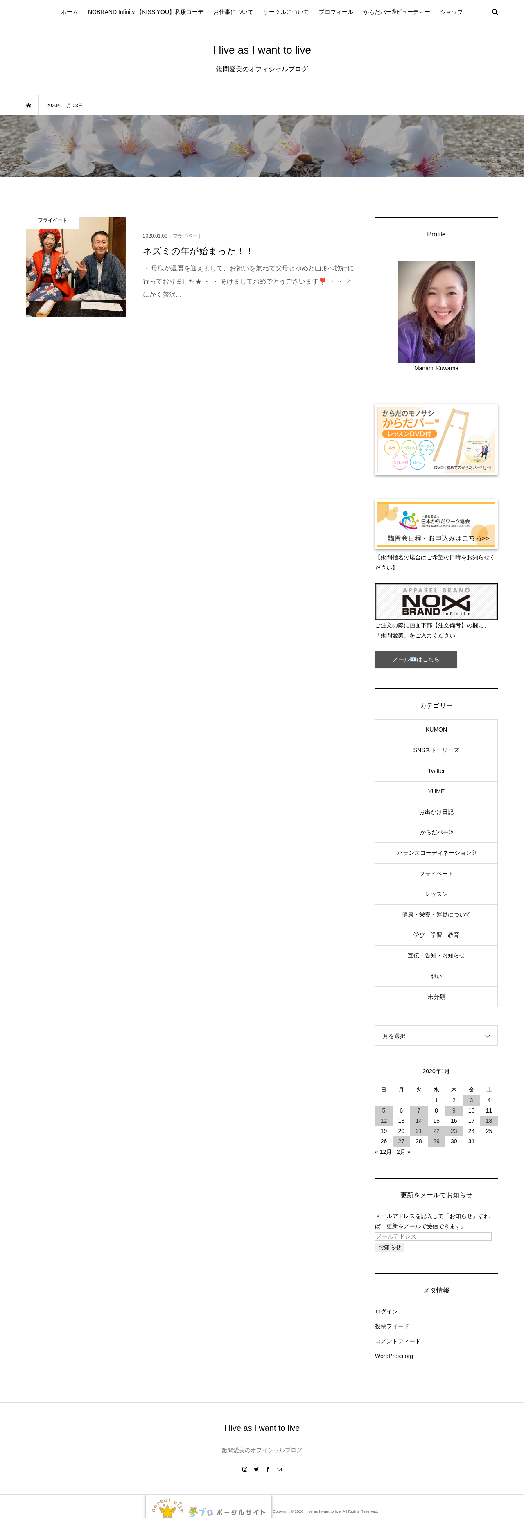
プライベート (436, 873)
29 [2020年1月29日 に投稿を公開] (436, 1141)
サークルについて (286, 12)
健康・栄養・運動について (436, 914)
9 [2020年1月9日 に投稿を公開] (454, 1110)
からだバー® (436, 832)
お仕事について (233, 12)
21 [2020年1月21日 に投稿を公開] (419, 1131)
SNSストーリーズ (436, 750)
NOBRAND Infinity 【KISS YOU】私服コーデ (145, 12)
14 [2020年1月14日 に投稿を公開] (419, 1120)
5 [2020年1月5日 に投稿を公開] (384, 1110)
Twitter (436, 771)
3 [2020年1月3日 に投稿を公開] (471, 1100)
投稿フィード (392, 1326)
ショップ (451, 12)
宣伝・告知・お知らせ (436, 955)
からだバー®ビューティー (396, 12)
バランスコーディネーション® (436, 852)
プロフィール (336, 12)
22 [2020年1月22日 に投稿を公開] (436, 1131)
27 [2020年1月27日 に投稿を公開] (401, 1141)
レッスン (436, 894)
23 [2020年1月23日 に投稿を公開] (454, 1131)
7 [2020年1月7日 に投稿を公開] (418, 1110)
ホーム (69, 12)
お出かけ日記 (436, 812)
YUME (436, 791)
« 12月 (383, 1152)
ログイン (386, 1311)
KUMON (436, 729)
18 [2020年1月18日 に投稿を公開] (489, 1120)
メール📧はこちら (416, 659)
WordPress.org (394, 1356)
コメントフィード (398, 1341)
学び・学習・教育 (436, 935)
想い (436, 976)
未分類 (436, 996)
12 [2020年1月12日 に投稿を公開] (384, 1120)
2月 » (403, 1152)
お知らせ (389, 1247)
